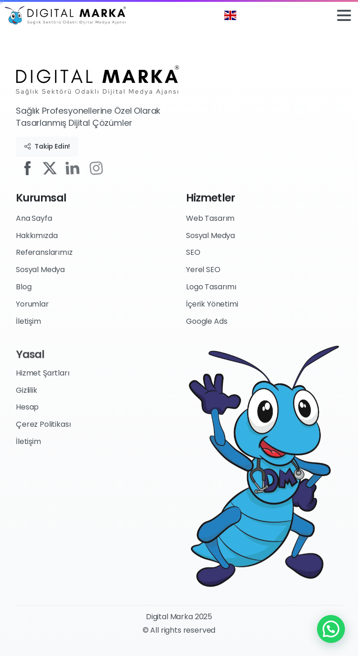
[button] (331, 629)
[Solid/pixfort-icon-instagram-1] (102, 167)
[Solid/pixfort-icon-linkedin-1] (77, 167)
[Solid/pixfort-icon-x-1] (52, 167)
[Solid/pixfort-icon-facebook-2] (29, 167)
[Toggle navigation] (344, 15)
